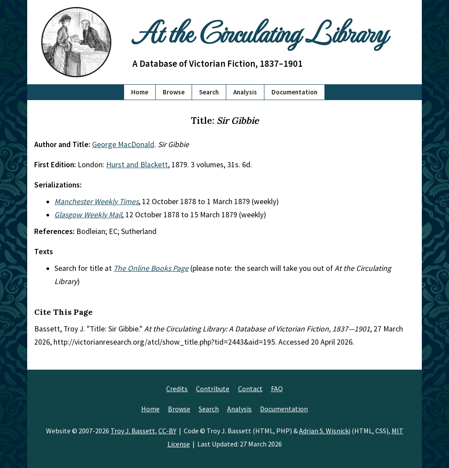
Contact (250, 388)
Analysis (245, 92)
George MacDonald (123, 144)
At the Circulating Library (259, 31)
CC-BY (167, 430)
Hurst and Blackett (137, 164)
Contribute (212, 388)
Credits (177, 388)
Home (139, 92)
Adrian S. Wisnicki (324, 430)
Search (209, 92)
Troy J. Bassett (132, 430)
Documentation (294, 92)
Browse (174, 92)
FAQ (277, 388)
